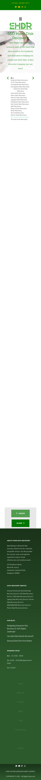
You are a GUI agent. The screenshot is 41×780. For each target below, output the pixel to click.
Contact (20, 748)
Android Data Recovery (19, 80)
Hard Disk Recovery (18, 93)
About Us (20, 693)
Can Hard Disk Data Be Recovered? (20, 636)
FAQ (20, 720)
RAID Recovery (16, 110)
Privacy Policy (20, 730)
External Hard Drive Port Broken (19, 641)
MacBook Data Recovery (20, 102)
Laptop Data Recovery (19, 100)
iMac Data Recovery (18, 95)
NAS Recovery (16, 106)
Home (20, 683)
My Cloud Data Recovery (20, 104)
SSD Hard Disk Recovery (20, 117)
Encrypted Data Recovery (20, 87)
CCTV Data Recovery (18, 82)
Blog (20, 711)
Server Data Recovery (18, 115)
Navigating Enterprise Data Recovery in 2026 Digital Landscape (17, 629)
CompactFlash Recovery (20, 84)
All (12, 78)
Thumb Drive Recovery (19, 119)
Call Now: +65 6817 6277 (20, 3)
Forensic (20, 702)
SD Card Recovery (17, 113)
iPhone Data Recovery (19, 97)
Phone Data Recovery (19, 108)
